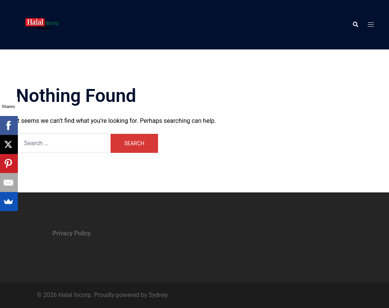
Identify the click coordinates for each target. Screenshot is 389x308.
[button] (355, 25)
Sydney (158, 294)
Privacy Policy (71, 233)
